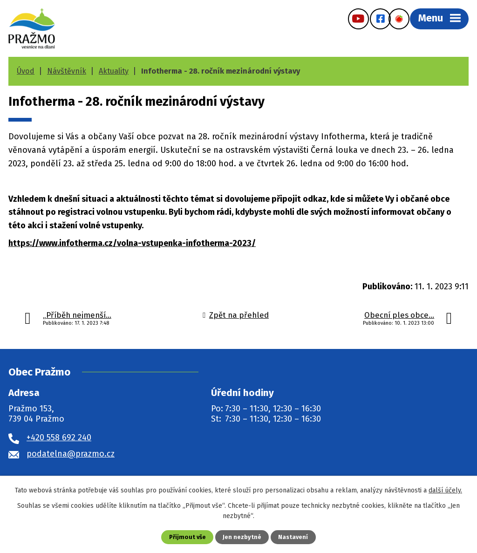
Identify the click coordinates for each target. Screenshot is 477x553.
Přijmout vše (187, 536)
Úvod (25, 71)
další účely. (445, 490)
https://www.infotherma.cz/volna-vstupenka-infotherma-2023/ (132, 243)
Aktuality (114, 71)
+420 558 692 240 (59, 437)
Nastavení (293, 536)
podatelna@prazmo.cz (71, 454)
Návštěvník (66, 71)
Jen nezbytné (242, 536)
